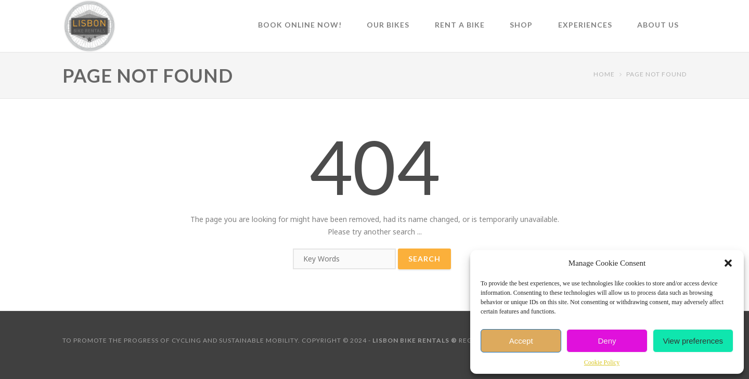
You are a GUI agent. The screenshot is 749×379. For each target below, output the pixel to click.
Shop (521, 24)
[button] (728, 263)
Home (604, 74)
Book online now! (300, 24)
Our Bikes (388, 24)
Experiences (585, 24)
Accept (521, 340)
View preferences (693, 340)
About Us (658, 24)
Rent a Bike (460, 24)
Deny (607, 340)
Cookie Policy (601, 362)
